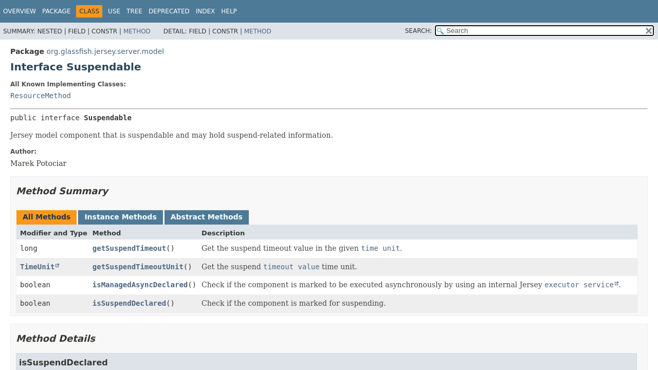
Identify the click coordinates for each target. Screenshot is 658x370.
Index (205, 11)
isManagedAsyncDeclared (140, 285)
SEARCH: (418, 30)
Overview (19, 11)
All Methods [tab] (46, 217)
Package (56, 11)
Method (137, 31)
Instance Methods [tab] (120, 217)
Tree (134, 11)
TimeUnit (37, 267)
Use (114, 11)
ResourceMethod (40, 95)
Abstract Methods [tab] (207, 217)
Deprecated (169, 11)
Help (229, 11)
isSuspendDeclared (129, 303)
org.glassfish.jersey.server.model (105, 51)
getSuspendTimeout (129, 248)
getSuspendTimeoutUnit (138, 267)
